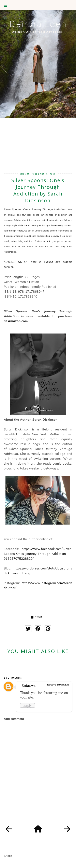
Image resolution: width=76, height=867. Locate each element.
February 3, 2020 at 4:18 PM (58, 685)
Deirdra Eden (38, 24)
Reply (27, 705)
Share (8, 856)
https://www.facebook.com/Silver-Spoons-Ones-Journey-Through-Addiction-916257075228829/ (38, 554)
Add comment (14, 719)
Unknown (28, 686)
